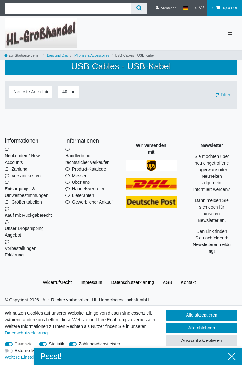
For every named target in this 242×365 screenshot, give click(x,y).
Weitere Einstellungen (26, 357)
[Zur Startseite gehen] (22, 55)
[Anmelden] (166, 8)
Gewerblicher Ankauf (92, 202)
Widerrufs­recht (57, 282)
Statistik (56, 343)
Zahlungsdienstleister (99, 343)
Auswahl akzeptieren (201, 340)
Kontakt (188, 282)
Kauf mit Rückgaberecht (28, 215)
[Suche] (139, 8)
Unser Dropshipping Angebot (24, 232)
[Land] (186, 8)
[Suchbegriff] (68, 8)
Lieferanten (83, 195)
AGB (167, 282)
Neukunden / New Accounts (22, 159)
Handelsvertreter (88, 188)
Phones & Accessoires (91, 55)
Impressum (91, 282)
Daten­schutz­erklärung (132, 282)
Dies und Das (57, 55)
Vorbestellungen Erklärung (20, 251)
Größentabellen (26, 202)
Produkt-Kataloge (89, 168)
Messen (79, 175)
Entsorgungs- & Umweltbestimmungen (27, 192)
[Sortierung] (30, 92)
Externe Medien (30, 350)
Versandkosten (26, 175)
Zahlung (19, 168)
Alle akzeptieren (201, 314)
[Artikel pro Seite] (68, 92)
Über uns (81, 182)
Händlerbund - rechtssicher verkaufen (87, 159)
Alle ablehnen (201, 327)
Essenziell (25, 343)
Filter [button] (223, 95)
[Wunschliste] (199, 8)
